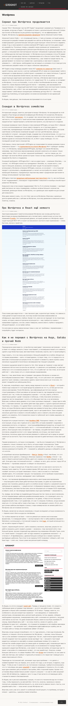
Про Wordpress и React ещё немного (26, 207)
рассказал (19, 117)
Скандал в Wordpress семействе (23, 106)
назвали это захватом (44, 69)
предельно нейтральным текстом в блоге (32, 178)
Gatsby (40, 454)
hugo (44, 521)
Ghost (52, 385)
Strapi (41, 652)
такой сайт (27, 606)
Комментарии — (14, 25)
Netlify (49, 457)
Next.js (34, 454)
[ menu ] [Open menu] (62, 702)
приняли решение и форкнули (29, 35)
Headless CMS (34, 420)
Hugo (51, 702)
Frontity (13, 218)
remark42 (26, 667)
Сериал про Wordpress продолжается (26, 21)
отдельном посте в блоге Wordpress (32, 146)
